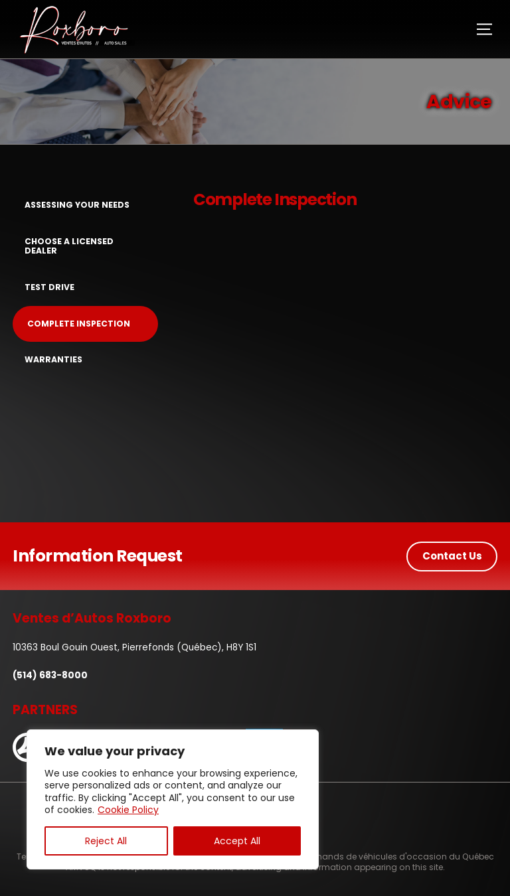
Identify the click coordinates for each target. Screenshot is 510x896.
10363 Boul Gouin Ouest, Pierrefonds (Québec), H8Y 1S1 (134, 647)
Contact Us (452, 556)
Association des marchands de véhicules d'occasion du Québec (359, 856)
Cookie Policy (128, 809)
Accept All (237, 841)
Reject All (106, 841)
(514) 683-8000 (50, 675)
